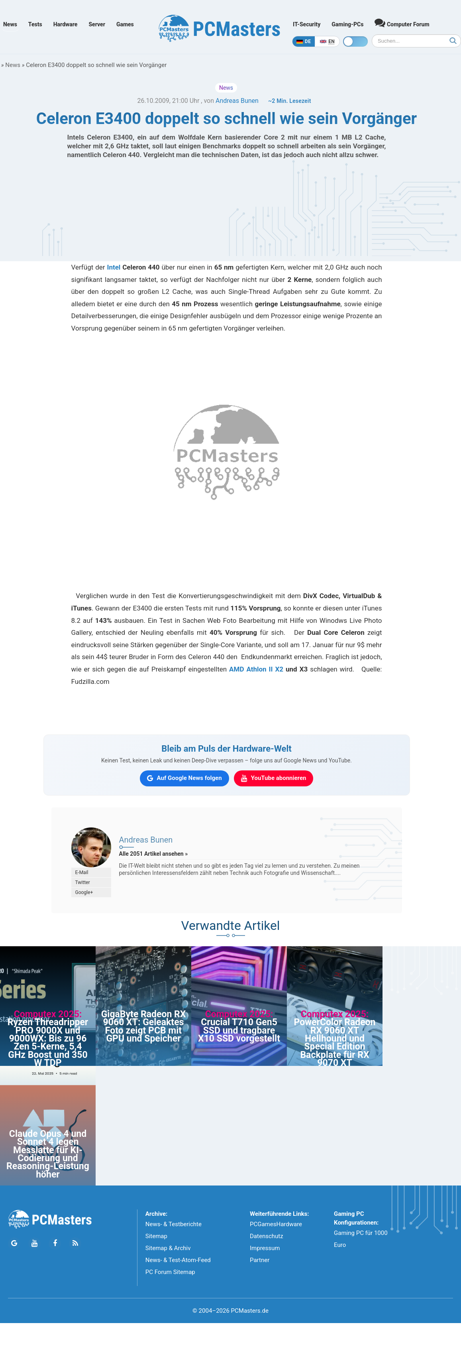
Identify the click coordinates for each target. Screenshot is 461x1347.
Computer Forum (402, 22)
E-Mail (81, 872)
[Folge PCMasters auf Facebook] (55, 1243)
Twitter (82, 882)
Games (125, 24)
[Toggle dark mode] (355, 41)
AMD (236, 669)
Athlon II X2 (264, 669)
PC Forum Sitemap (170, 1272)
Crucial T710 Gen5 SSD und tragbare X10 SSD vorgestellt (239, 1030)
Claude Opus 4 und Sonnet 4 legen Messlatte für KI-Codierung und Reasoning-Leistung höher (47, 1154)
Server (96, 24)
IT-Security (306, 24)
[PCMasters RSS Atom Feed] (75, 1243)
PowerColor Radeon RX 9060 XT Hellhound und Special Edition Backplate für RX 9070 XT (335, 1042)
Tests (35, 24)
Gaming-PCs (347, 24)
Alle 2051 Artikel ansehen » (153, 854)
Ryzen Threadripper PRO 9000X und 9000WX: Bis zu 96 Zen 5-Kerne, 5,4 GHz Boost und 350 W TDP (48, 1042)
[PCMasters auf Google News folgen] (184, 778)
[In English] (327, 41)
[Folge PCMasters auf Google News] (14, 1243)
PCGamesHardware (276, 1224)
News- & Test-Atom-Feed (178, 1260)
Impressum (265, 1248)
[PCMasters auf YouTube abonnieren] (274, 778)
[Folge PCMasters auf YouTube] (34, 1243)
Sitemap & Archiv (168, 1248)
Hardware (65, 24)
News (10, 24)
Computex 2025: (48, 1014)
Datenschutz (266, 1236)
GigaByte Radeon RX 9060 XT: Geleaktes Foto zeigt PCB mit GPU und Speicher (143, 1026)
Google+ (84, 892)
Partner (259, 1260)
